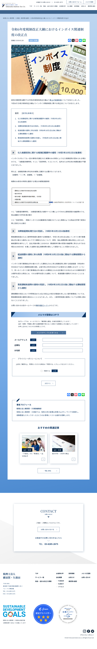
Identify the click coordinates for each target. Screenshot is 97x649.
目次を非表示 (27, 113)
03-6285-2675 (58, 2)
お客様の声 (62, 6)
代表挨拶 (61, 581)
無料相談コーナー (42, 305)
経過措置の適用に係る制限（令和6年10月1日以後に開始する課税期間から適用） (38, 132)
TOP (31, 6)
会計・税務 (33, 40)
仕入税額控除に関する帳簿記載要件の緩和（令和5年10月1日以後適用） (38, 120)
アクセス (61, 587)
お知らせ (83, 6)
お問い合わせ (86, 577)
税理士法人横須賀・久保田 (11, 575)
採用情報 (76, 6)
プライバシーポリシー (87, 635)
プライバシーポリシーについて (30, 358)
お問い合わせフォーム (75, 2)
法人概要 (69, 6)
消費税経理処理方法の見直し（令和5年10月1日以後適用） (38, 126)
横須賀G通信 (91, 6)
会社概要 (59, 577)
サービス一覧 (38, 6)
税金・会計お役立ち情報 (50, 6)
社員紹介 (61, 584)
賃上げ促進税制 (55, 100)
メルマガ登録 (89, 2)
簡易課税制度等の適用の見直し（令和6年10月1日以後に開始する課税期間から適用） (38, 139)
